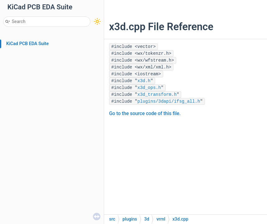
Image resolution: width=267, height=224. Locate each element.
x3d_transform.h (157, 94)
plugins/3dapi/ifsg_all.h (168, 101)
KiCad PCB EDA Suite (27, 43)
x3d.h (143, 80)
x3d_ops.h (149, 87)
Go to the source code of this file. (145, 113)
